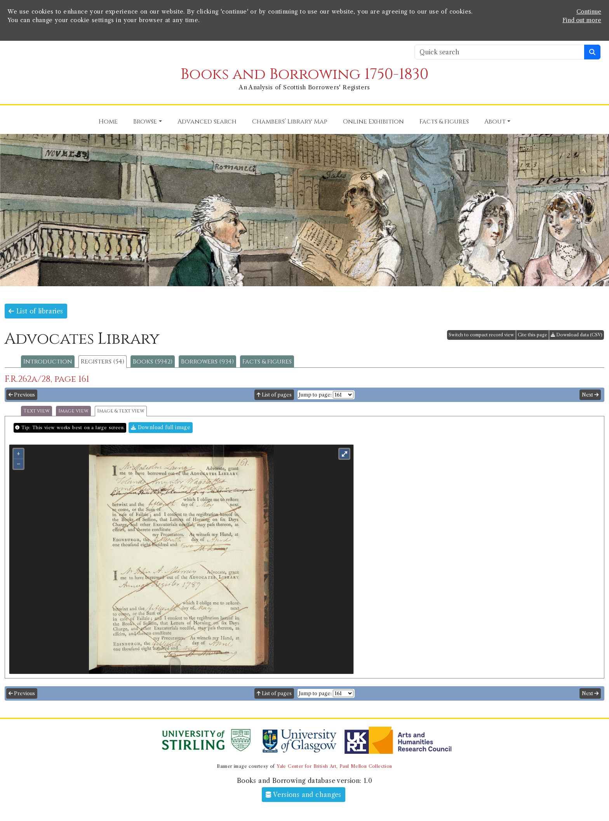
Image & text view (120, 411)
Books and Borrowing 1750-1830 (304, 74)
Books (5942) (152, 361)
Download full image (160, 427)
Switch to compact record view (481, 334)
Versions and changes (303, 794)
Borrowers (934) (207, 361)
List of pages (274, 395)
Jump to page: (315, 395)
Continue (588, 11)
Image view (73, 411)
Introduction (47, 361)
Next (590, 395)
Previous (22, 395)
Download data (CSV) (576, 334)
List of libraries (36, 311)
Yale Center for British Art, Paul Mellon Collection (334, 766)
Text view (36, 411)
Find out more (581, 20)
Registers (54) (102, 361)
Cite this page (532, 334)
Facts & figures (267, 361)
